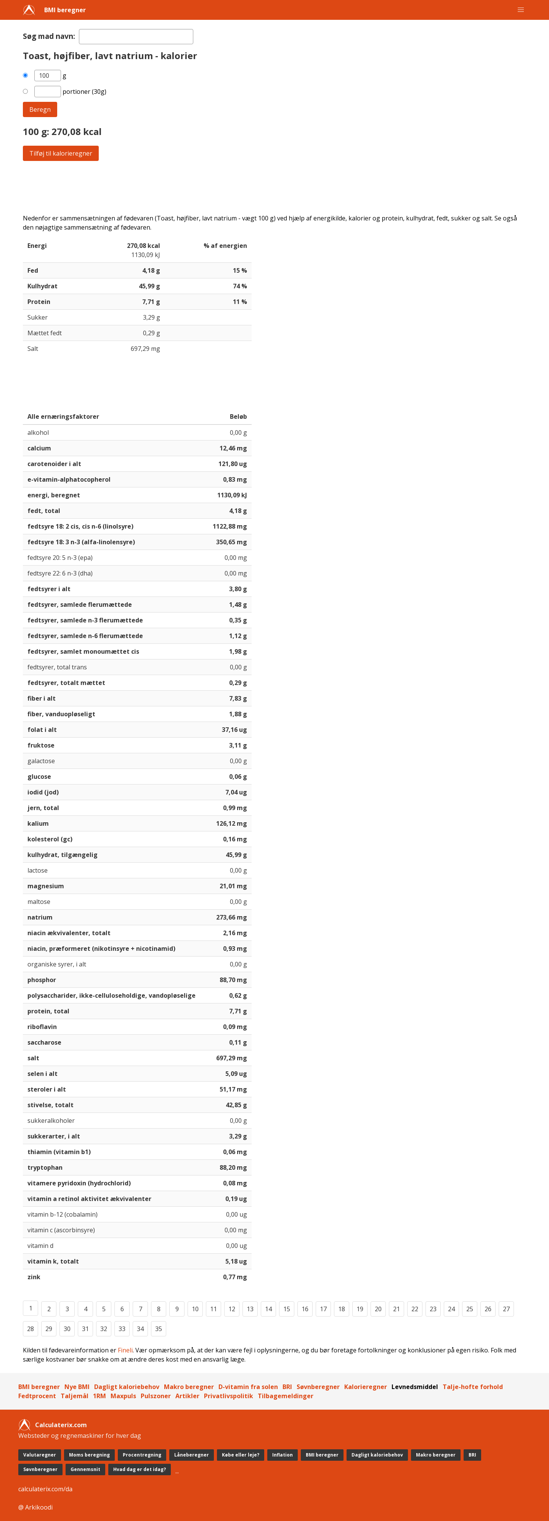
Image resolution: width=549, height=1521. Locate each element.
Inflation (282, 1455)
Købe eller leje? (240, 1455)
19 (359, 1309)
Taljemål (74, 1396)
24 (451, 1309)
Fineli (125, 1350)
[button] (521, 10)
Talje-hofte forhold (473, 1387)
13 (250, 1309)
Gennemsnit (85, 1469)
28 (30, 1329)
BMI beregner (65, 10)
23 (433, 1309)
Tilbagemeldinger (285, 1396)
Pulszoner (156, 1396)
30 (67, 1329)
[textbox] (136, 36)
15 (286, 1309)
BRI (287, 1387)
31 (85, 1329)
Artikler (187, 1396)
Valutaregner (39, 1455)
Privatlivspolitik (228, 1396)
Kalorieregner (365, 1387)
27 (506, 1309)
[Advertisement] (251, 187)
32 (103, 1329)
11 (213, 1309)
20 (378, 1309)
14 (268, 1309)
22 (414, 1309)
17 (323, 1309)
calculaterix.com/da (45, 1489)
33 (122, 1329)
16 (305, 1309)
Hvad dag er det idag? (139, 1469)
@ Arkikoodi (35, 1507)
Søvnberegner (318, 1387)
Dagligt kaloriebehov (126, 1387)
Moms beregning (89, 1455)
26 (488, 1309)
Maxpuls (123, 1396)
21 (396, 1309)
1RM (99, 1396)
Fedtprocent (37, 1396)
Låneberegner (191, 1455)
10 (195, 1309)
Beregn (40, 109)
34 (140, 1329)
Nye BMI (77, 1387)
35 (158, 1329)
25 (469, 1309)
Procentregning (142, 1455)
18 (341, 1309)
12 (231, 1309)
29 (48, 1329)
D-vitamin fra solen (248, 1387)
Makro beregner (189, 1387)
